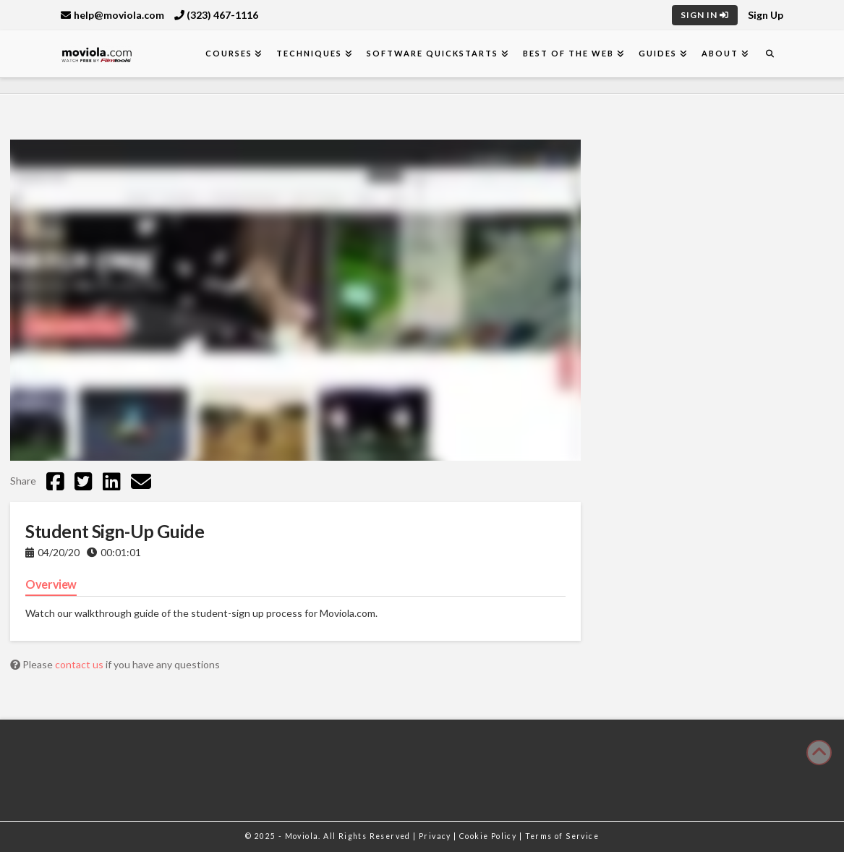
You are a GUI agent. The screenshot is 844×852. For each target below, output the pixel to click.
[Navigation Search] (769, 53)
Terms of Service (562, 836)
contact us (80, 664)
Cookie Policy (489, 836)
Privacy (436, 836)
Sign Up (765, 15)
